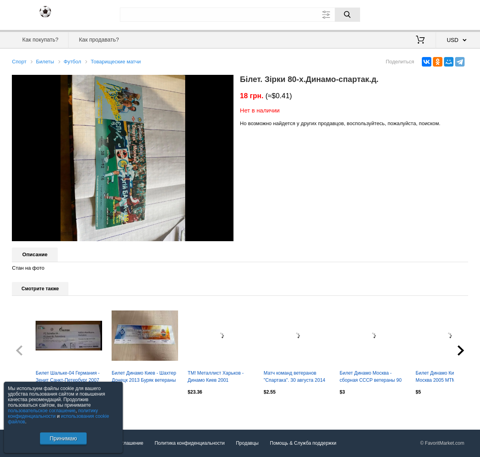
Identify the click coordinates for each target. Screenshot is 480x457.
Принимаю (63, 438)
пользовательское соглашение (42, 410)
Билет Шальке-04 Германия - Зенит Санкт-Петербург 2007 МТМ (67, 377)
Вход (421, 14)
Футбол (72, 62)
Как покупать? (40, 39)
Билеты (45, 62)
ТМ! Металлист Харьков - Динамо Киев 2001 (215, 376)
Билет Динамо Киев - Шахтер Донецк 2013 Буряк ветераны (144, 376)
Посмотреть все (29, 408)
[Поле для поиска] (240, 15)
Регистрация (452, 14)
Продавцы (247, 443)
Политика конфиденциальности (190, 443)
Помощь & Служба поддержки (303, 443)
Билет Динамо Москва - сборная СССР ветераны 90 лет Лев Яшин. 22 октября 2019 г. (371, 377)
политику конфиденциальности (53, 413)
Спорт (19, 62)
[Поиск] (347, 15)
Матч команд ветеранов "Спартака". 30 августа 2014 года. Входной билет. (294, 377)
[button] (226, 82)
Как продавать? (99, 39)
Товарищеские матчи (116, 62)
